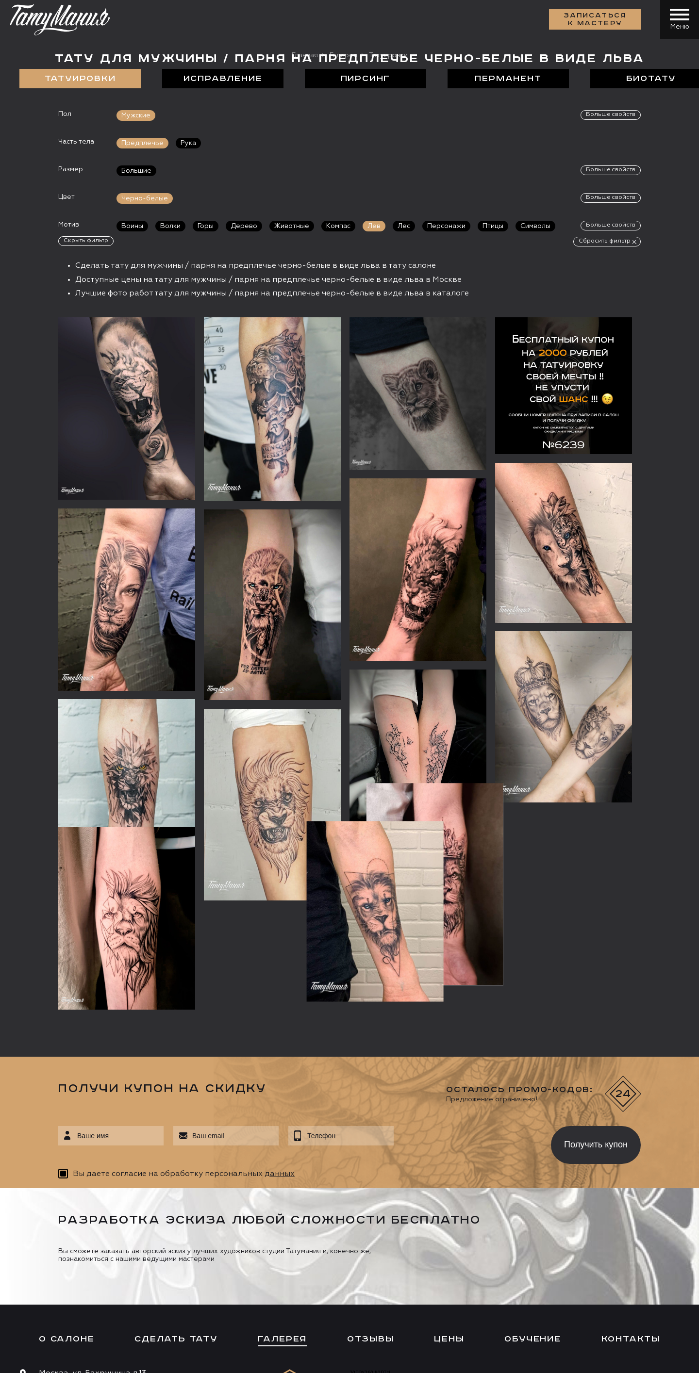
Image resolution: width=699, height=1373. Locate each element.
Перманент (508, 78)
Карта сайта (38, 1358)
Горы (206, 226)
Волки (170, 226)
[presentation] (465, 945)
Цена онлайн (123, 1277)
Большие (136, 170)
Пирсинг (366, 78)
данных (280, 977)
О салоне (66, 1142)
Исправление (223, 78)
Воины (132, 226)
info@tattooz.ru (70, 1214)
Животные (291, 226)
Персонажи (446, 226)
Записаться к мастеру (595, 19)
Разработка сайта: (106, 1358)
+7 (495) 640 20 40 (76, 1195)
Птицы (493, 226)
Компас (338, 226)
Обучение (532, 1142)
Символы (535, 226)
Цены (449, 1142)
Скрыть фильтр (86, 241)
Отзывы (370, 1142)
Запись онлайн (52, 1277)
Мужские (135, 115)
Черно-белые (144, 198)
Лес (404, 226)
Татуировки (80, 78)
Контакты (630, 1142)
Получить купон (596, 948)
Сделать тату (175, 1142)
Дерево (244, 226)
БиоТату (651, 78)
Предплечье (142, 143)
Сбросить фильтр (605, 241)
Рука (188, 143)
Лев (374, 226)
